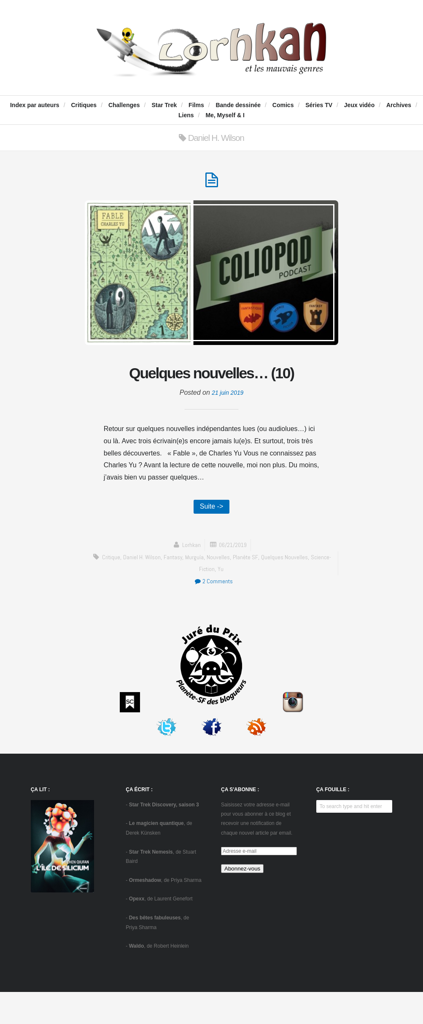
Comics (283, 105)
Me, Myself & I (225, 115)
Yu (232, 600)
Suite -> (212, 537)
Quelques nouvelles (299, 589)
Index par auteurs (34, 105)
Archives (398, 105)
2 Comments (213, 613)
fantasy (183, 589)
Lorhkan (189, 576)
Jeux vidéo (359, 105)
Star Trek (164, 105)
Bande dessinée (238, 105)
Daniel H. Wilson (150, 589)
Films (196, 105)
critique (118, 589)
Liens (186, 115)
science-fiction (207, 600)
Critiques (84, 105)
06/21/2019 (234, 576)
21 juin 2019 (227, 422)
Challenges (124, 105)
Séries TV (318, 105)
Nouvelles (231, 589)
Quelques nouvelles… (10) (211, 387)
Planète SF (259, 589)
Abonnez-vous (242, 900)
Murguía (207, 589)
